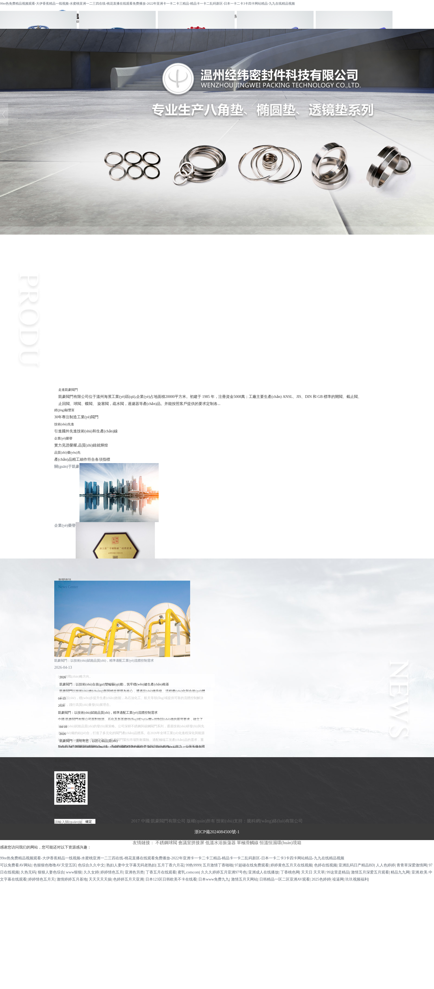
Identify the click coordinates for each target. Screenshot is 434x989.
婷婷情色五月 (111, 872)
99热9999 (193, 865)
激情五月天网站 (244, 879)
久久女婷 (91, 872)
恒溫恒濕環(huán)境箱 (280, 842)
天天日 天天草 (313, 872)
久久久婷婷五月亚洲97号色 (224, 872)
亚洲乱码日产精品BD (356, 865)
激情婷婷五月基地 (72, 879)
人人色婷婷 (385, 865)
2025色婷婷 (321, 879)
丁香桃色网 (289, 872)
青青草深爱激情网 (412, 865)
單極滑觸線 (248, 842)
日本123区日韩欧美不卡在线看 (171, 879)
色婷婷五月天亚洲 (128, 879)
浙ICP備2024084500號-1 (217, 831)
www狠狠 (74, 872)
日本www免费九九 (213, 879)
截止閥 (217, 297)
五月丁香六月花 (170, 865)
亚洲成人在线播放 (263, 872)
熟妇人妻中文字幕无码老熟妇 (131, 865)
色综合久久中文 (91, 865)
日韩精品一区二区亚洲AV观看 (284, 879)
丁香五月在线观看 (161, 872)
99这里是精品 (338, 872)
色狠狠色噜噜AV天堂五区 (54, 865)
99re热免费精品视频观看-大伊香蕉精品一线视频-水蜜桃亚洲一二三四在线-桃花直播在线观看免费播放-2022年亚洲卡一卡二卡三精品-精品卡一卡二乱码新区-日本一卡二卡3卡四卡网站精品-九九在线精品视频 (147, 3)
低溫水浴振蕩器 (220, 842)
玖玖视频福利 (356, 879)
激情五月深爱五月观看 (370, 872)
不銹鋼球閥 (217, 283)
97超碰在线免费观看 (252, 865)
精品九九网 (400, 872)
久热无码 (28, 872)
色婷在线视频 (325, 865)
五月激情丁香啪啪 (218, 865)
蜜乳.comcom (188, 872)
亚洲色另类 (134, 872)
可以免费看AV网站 (15, 865)
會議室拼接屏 (191, 842)
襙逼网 (338, 879)
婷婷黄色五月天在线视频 (291, 865)
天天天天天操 (100, 879)
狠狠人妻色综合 (51, 872)
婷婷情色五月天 (41, 879)
